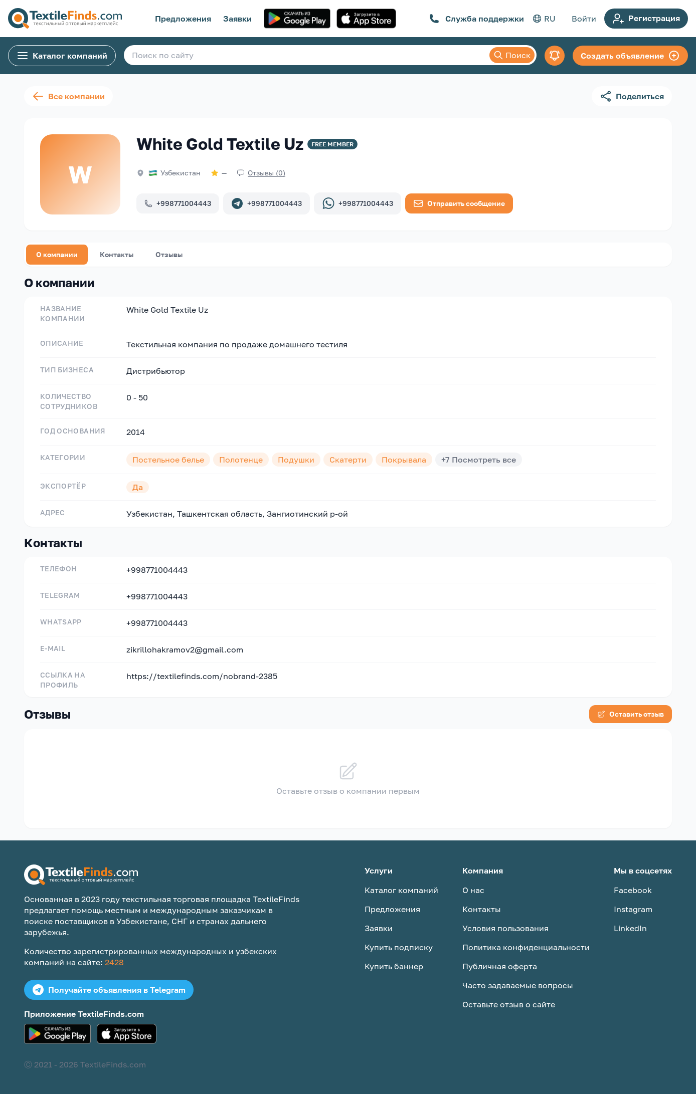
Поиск (512, 55)
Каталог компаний (62, 56)
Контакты (116, 254)
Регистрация (646, 19)
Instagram (633, 909)
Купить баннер (394, 966)
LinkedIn (630, 928)
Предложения (183, 19)
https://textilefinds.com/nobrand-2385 (201, 676)
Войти (584, 19)
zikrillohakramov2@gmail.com (184, 649)
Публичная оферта (499, 966)
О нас (473, 890)
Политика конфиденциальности (526, 947)
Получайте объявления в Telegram (109, 990)
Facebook (633, 890)
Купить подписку (399, 947)
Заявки (237, 19)
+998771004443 (177, 203)
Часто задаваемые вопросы (517, 985)
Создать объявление (630, 56)
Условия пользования (505, 928)
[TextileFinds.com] (65, 18)
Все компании (68, 96)
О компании (57, 254)
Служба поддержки (476, 19)
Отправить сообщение (459, 203)
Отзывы (169, 254)
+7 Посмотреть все (478, 460)
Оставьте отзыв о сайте (508, 1004)
